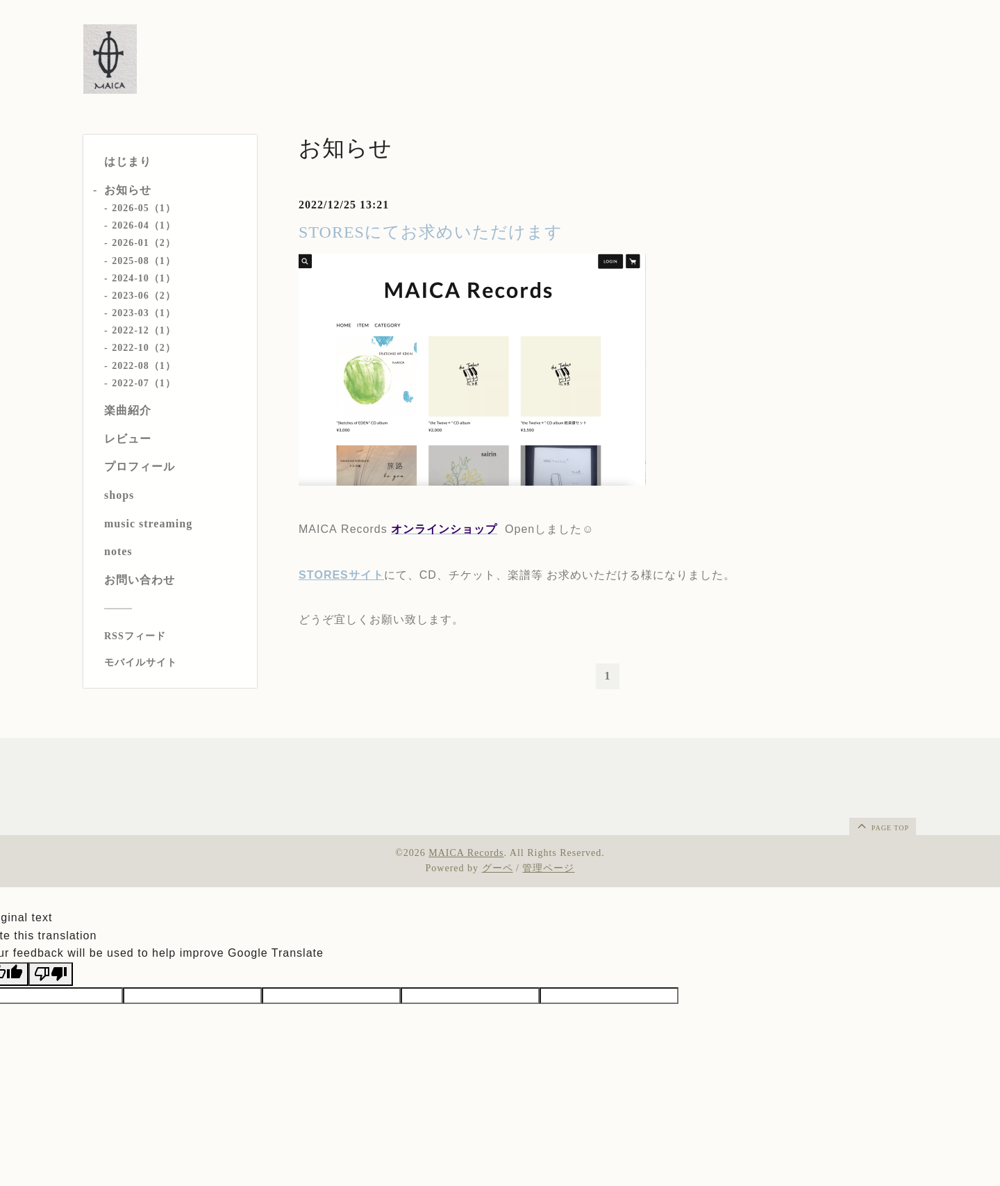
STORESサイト (341, 575)
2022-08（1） (144, 366)
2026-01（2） (144, 243)
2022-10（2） (144, 348)
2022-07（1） (144, 383)
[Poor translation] (50, 974)
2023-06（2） (144, 295)
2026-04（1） (144, 225)
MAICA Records (465, 853)
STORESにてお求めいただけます (430, 232)
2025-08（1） (144, 261)
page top (882, 825)
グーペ (497, 868)
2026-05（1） (144, 208)
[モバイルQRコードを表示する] (175, 662)
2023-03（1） (144, 313)
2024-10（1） (144, 278)
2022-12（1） (144, 330)
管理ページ (548, 868)
